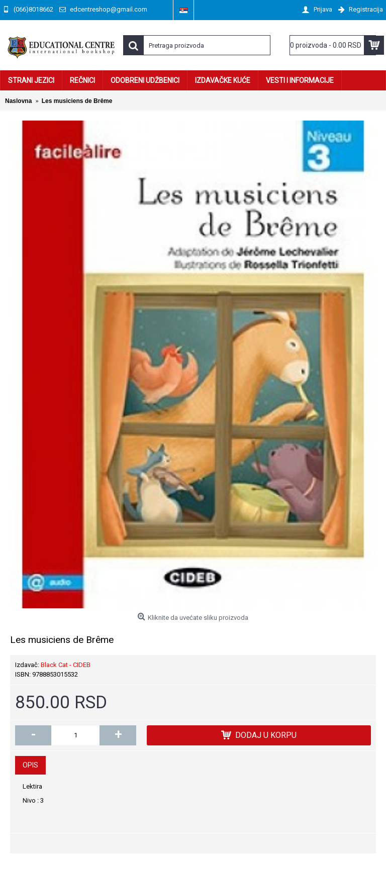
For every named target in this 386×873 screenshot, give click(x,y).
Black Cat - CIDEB (65, 665)
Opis (30, 765)
